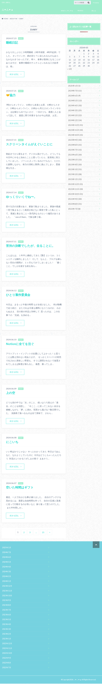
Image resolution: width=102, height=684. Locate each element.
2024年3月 (6, 572)
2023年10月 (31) (74, 133)
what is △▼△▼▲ (67, 10)
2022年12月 (7, 644)
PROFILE (80, 10)
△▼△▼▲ (7, 9)
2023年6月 (6, 615)
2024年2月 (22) (74, 114)
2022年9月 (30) (74, 196)
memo (96, 3)
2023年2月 (6, 634)
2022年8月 (6, 663)
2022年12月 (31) (74, 181)
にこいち (12, 442)
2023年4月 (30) (74, 162)
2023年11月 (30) (74, 129)
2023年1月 (6, 639)
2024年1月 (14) (74, 119)
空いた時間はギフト (20, 488)
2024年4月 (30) (74, 105)
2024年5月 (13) (74, 100)
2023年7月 (6, 610)
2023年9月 (6, 601)
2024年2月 (6, 577)
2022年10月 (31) (74, 191)
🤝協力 (11, 95)
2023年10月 (7, 596)
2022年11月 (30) (74, 186)
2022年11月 (7, 649)
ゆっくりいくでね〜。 (22, 197)
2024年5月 (6, 562)
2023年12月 (7, 586)
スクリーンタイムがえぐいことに (30, 144)
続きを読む (14, 74)
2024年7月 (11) (74, 90)
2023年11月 (7, 591)
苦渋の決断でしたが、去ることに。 (31, 246)
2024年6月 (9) (73, 95)
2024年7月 (6, 553)
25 (43, 532)
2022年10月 (7, 653)
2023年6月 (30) (74, 153)
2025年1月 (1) (73, 85)
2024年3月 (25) (74, 109)
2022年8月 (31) (74, 201)
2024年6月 (6, 557)
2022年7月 (6, 668)
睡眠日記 (12, 42)
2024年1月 (6, 582)
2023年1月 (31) (74, 177)
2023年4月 (6, 625)
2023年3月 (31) (74, 167)
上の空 (10, 393)
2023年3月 (6, 629)
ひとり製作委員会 (18, 295)
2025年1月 (6, 548)
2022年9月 (6, 658)
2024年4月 (6, 567)
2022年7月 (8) (73, 205)
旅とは (94, 10)
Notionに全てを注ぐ (20, 344)
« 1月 (69, 69)
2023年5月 (6, 620)
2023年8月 (6, 606)
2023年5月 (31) (74, 157)
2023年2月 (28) (74, 172)
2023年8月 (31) (74, 143)
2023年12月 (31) (74, 124)
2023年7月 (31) (74, 148)
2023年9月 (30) (74, 138)
